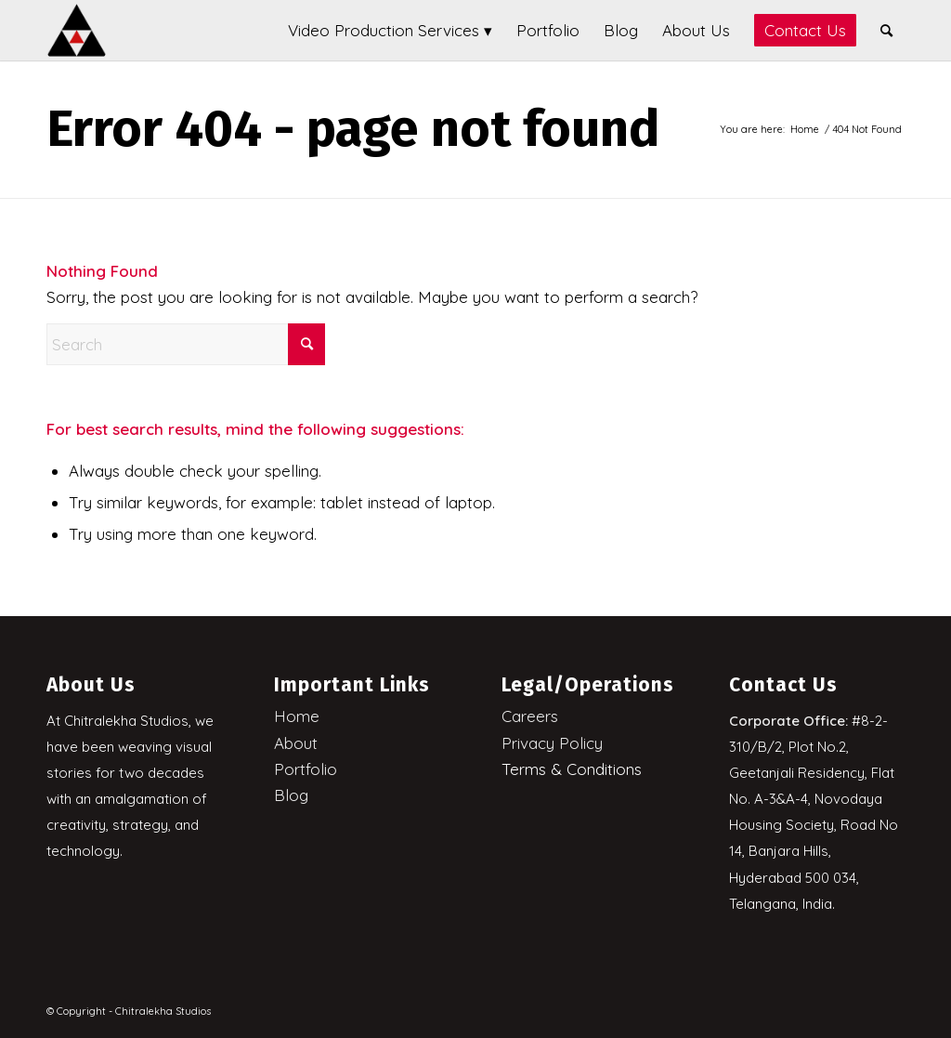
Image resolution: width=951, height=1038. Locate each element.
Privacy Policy (552, 743)
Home (296, 716)
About (296, 743)
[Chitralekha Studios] (76, 30)
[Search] (886, 30)
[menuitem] (390, 30)
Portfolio (305, 769)
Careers (530, 716)
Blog (291, 795)
